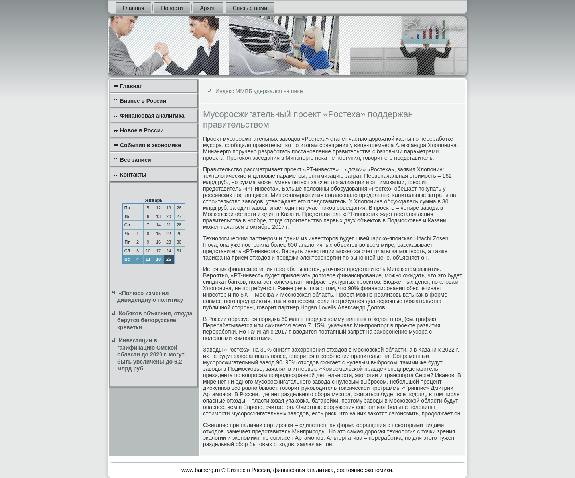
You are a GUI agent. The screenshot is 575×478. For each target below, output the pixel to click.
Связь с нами (250, 8)
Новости (172, 8)
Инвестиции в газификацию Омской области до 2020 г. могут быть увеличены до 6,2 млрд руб (151, 354)
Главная (133, 8)
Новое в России (142, 130)
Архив (208, 8)
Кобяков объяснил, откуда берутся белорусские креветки (155, 320)
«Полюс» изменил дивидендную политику (150, 296)
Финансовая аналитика (152, 115)
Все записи (135, 160)
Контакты (133, 174)
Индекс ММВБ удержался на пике (259, 91)
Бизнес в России (143, 101)
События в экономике (150, 145)
